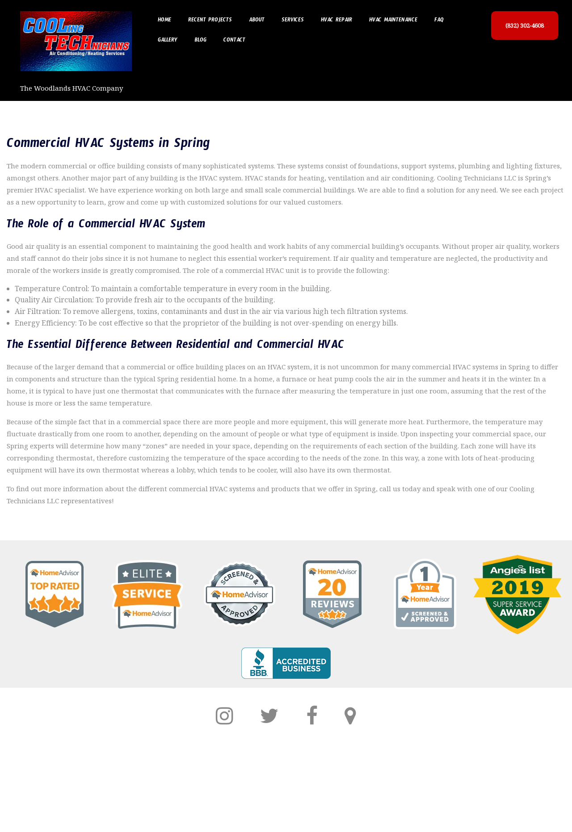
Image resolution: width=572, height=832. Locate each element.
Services (293, 21)
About (257, 21)
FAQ (439, 21)
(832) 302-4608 (524, 25)
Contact (234, 41)
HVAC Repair (336, 21)
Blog (200, 41)
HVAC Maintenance (393, 21)
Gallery (167, 41)
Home (164, 21)
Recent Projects (210, 21)
